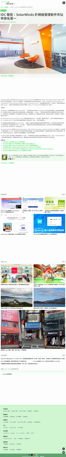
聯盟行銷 (27, 438)
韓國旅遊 (19, 449)
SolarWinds (4, 75)
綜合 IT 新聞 (22, 411)
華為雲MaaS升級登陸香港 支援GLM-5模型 (55, 358)
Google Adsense (8, 438)
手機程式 (19, 444)
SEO (4, 425)
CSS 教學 (6, 422)
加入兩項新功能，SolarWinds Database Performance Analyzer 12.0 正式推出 (22, 147)
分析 (33, 433)
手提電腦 (19, 416)
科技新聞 (6, 7)
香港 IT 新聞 (14, 411)
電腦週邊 (6, 416)
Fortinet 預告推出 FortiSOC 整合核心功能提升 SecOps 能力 (46, 361)
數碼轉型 (11, 75)
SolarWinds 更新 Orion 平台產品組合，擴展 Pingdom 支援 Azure (19, 143)
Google (6, 427)
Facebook (6, 433)
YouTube (23, 433)
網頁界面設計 (37, 422)
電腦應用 (6, 444)
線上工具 (12, 444)
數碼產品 (5, 414)
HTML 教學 (13, 422)
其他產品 (25, 416)
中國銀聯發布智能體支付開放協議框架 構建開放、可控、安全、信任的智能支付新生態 (19, 363)
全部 (63, 194)
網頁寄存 (30, 422)
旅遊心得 (5, 447)
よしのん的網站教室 (7, 374)
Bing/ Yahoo (13, 427)
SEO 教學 (21, 427)
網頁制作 (5, 420)
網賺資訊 (21, 438)
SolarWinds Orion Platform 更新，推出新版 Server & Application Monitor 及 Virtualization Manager (28, 149)
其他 (28, 433)
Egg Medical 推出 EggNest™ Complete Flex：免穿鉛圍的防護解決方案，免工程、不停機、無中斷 (23, 358)
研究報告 (30, 411)
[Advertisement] (33, 88)
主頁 (2, 7)
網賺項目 (5, 436)
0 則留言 (14, 22)
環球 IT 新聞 (3, 10)
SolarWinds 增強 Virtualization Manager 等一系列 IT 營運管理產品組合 (20, 145)
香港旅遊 (6, 449)
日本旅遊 (12, 449)
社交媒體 (5, 431)
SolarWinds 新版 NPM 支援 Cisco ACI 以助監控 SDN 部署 (17, 150)
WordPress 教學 (22, 422)
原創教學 (5, 442)
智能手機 (12, 416)
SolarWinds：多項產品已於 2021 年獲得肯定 (14, 142)
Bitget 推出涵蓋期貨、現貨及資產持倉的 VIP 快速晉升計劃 (13, 361)
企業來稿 (36, 411)
